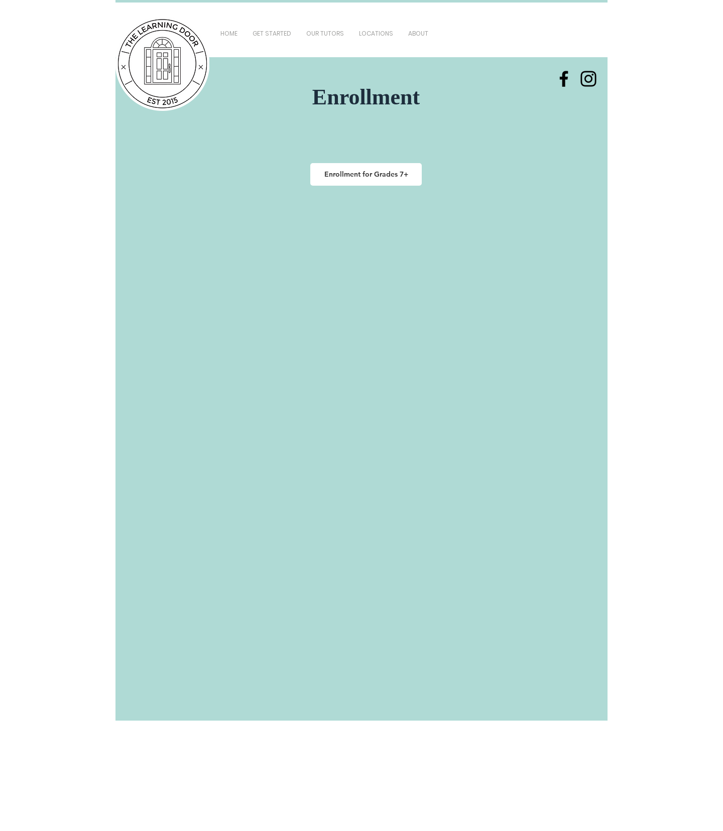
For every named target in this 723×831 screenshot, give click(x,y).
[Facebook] (563, 78)
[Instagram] (588, 78)
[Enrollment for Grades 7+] (366, 174)
